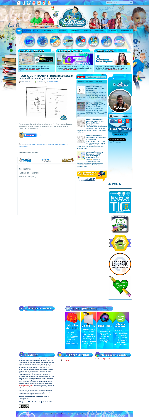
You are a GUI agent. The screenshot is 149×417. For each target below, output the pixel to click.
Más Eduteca (91, 77)
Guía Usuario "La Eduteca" (97, 414)
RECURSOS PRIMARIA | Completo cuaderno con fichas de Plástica (94, 121)
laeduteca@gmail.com (25, 385)
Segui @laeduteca (114, 142)
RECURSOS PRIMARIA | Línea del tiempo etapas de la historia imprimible (95, 104)
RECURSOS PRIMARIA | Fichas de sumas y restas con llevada (95, 88)
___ (19, 31)
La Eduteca (66, 360)
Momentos (100, 30)
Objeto (88, 30)
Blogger (84, 414)
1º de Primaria (31, 144)
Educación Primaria (52, 144)
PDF (67, 144)
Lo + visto (81, 77)
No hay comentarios (52, 81)
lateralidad (62, 144)
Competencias (48, 30)
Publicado (101, 77)
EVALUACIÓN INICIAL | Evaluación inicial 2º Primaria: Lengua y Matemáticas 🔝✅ (94, 154)
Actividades (75, 30)
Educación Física (41, 144)
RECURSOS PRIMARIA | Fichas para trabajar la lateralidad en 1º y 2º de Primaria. (46, 77)
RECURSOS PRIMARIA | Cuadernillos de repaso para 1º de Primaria (96, 137)
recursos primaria (24, 146)
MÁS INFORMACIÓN (32, 70)
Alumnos (63, 30)
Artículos (126, 30)
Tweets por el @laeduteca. (104, 359)
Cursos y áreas (32, 30)
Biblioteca (113, 30)
